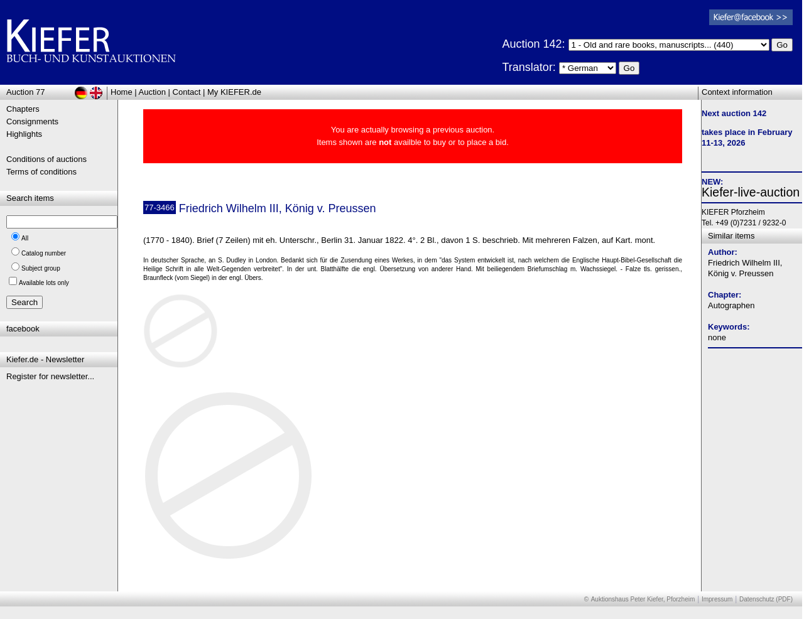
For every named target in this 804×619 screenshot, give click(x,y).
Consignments (32, 121)
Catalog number (43, 253)
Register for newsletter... (50, 376)
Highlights (24, 134)
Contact (187, 92)
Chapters (23, 109)
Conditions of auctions (46, 159)
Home (122, 92)
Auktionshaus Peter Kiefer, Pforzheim (643, 599)
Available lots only (44, 282)
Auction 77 (25, 92)
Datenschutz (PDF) (766, 599)
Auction (152, 92)
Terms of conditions (41, 171)
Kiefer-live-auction (751, 192)
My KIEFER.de (234, 92)
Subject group (40, 268)
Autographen (731, 305)
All (24, 238)
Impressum (717, 599)
